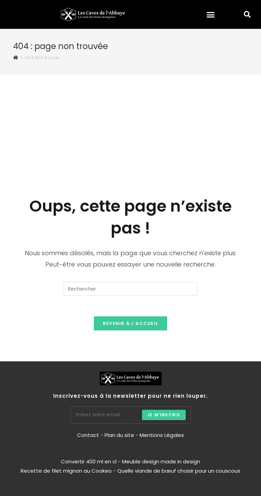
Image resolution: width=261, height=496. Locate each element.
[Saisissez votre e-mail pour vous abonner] (130, 415)
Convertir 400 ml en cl (89, 461)
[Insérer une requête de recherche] (131, 289)
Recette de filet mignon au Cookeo (66, 470)
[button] (210, 14)
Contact (88, 435)
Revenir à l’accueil (131, 323)
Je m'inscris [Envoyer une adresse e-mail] (163, 415)
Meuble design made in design (161, 461)
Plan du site (119, 435)
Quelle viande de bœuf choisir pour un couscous (178, 470)
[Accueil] (15, 57)
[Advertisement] (130, 126)
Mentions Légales (162, 435)
